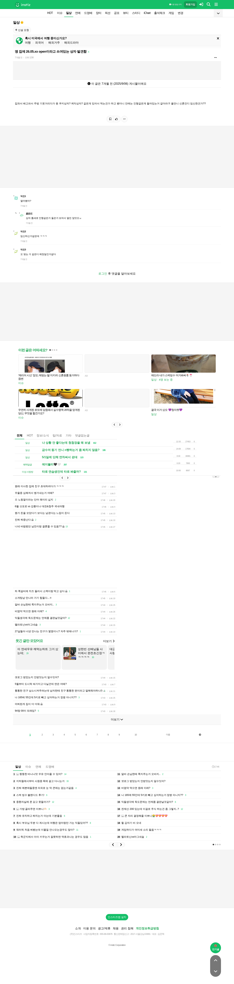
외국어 (39, 42)
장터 (98, 12)
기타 (68, 435)
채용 (116, 928)
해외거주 (54, 42)
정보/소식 (43, 435)
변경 (180, 12)
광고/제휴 (104, 928)
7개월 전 (18, 57)
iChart (147, 12)
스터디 (136, 12)
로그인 (102, 273)
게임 (171, 12)
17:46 (215, 766)
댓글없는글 (82, 435)
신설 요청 (22, 30)
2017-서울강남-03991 (140, 934)
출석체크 (159, 12)
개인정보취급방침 (147, 928)
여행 (28, 42)
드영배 (88, 12)
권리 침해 (127, 928)
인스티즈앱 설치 (117, 917)
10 (136, 734)
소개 (78, 928)
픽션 (107, 12)
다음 (168, 734)
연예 (77, 12)
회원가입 (190, 4)
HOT (50, 12)
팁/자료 (57, 435)
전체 (19, 435)
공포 (116, 12)
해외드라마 (71, 42)
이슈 (59, 12)
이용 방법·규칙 (175, 4)
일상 (68, 12)
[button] (114, 424)
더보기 (108, 641)
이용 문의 (89, 928)
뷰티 (125, 12)
